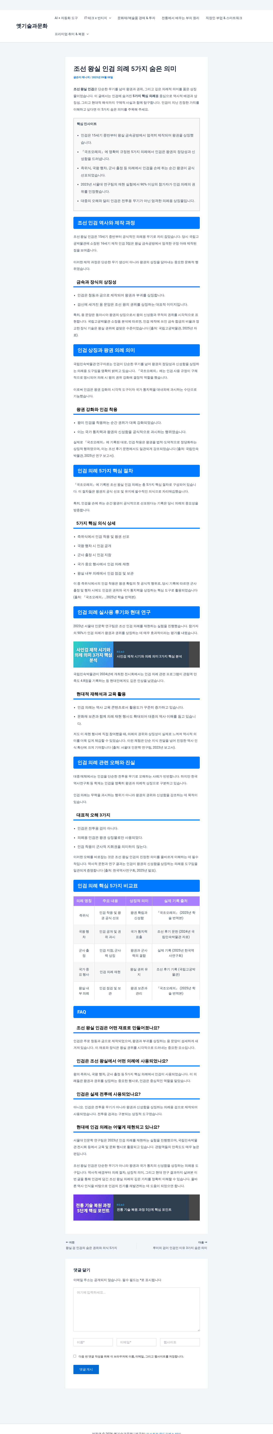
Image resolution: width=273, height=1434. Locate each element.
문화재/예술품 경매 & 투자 (136, 18)
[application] (109, 18)
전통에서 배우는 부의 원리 (180, 18)
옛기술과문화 (32, 26)
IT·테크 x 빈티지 (97, 18)
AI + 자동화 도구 (66, 18)
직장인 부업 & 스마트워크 (224, 18)
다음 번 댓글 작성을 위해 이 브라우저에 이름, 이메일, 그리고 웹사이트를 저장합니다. (131, 1356)
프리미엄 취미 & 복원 (72, 34)
